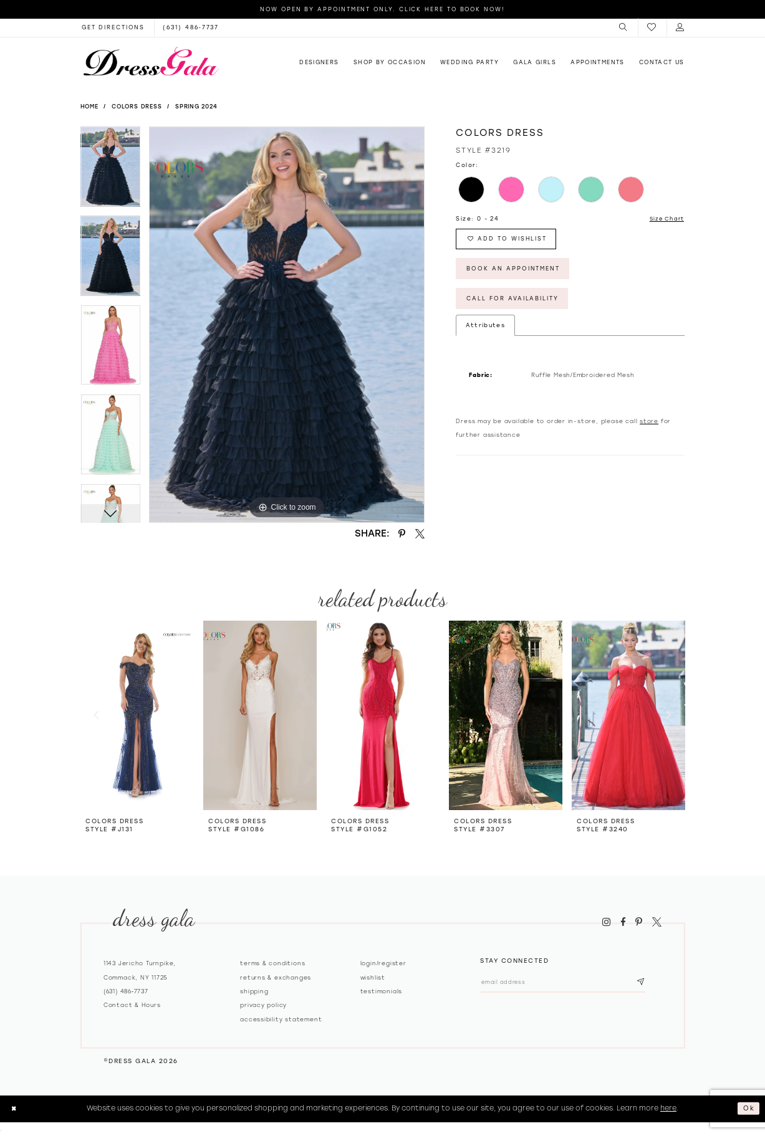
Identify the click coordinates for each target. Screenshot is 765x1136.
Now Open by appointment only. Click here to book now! (382, 9)
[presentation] (137, 715)
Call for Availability (517, 305)
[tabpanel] (110, 171)
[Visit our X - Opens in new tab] (657, 922)
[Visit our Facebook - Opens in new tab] (623, 922)
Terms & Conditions (272, 963)
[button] (624, 27)
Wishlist (372, 977)
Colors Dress (137, 106)
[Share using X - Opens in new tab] (420, 533)
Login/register (383, 963)
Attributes (485, 331)
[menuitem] (624, 27)
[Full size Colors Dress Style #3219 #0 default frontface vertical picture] (287, 324)
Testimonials (381, 991)
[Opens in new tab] (113, 27)
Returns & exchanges (275, 977)
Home (89, 106)
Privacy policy (263, 1004)
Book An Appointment (517, 272)
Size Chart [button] (665, 219)
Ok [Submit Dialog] (748, 1108)
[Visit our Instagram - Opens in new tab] (606, 922)
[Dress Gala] (151, 61)
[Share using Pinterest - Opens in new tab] (402, 533)
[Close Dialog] (15, 1108)
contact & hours (132, 1004)
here (668, 1108)
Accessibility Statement (281, 1019)
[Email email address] (569, 983)
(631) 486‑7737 (125, 991)
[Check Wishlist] (652, 28)
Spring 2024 (196, 106)
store (649, 427)
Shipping (254, 991)
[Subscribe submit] (653, 983)
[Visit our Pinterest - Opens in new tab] (639, 922)
